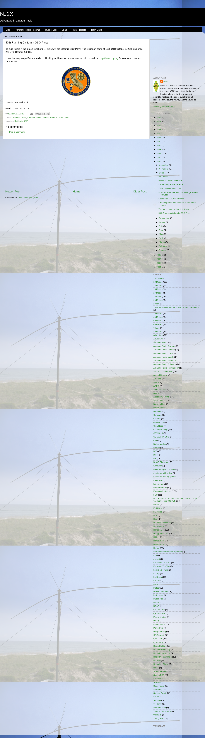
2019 (159, 145)
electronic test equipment (164, 477)
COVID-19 (158, 433)
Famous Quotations (162, 491)
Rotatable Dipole (161, 664)
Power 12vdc (159, 624)
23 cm (156, 304)
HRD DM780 (159, 544)
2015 (159, 161)
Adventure (158, 335)
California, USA (21, 121)
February (163, 246)
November (164, 169)
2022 (159, 133)
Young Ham (158, 718)
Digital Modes (159, 444)
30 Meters (157, 313)
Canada (157, 418)
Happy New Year (161, 533)
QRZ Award (158, 635)
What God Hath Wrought (170, 188)
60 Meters (157, 324)
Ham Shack (158, 526)
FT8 (155, 515)
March (162, 242)
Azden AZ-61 (159, 400)
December (164, 165)
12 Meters (157, 285)
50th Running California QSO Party (174, 213)
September (164, 218)
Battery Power (159, 408)
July (161, 226)
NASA (156, 602)
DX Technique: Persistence (171, 184)
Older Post (140, 191)
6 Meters (157, 321)
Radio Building (160, 646)
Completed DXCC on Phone (171, 199)
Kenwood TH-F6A (161, 566)
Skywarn (157, 682)
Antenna (157, 379)
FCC (155, 495)
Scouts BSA (158, 675)
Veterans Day (159, 707)
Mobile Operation (161, 591)
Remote (157, 660)
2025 (159, 121)
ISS (155, 555)
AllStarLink (158, 339)
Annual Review (160, 375)
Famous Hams (160, 487)
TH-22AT (157, 704)
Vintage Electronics (162, 711)
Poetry (156, 620)
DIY (155, 451)
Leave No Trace (160, 570)
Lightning (157, 577)
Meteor (156, 588)
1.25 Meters (158, 278)
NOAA (156, 606)
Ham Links (96, 29)
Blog (8, 29)
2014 (159, 255)
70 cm (156, 328)
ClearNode (158, 426)
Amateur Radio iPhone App (165, 360)
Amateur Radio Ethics (163, 353)
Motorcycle (158, 595)
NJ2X (6, 14)
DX (154, 458)
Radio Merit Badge (161, 653)
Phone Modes (159, 617)
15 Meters (157, 289)
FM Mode (157, 512)
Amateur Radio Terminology (166, 368)
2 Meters (157, 296)
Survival (157, 700)
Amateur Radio (19, 118)
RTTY (156, 668)
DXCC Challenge (161, 462)
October (163, 173)
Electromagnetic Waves (164, 469)
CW (155, 440)
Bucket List (50, 29)
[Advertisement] (76, 164)
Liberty (156, 573)
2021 (159, 137)
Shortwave (158, 679)
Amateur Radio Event (59, 118)
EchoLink (157, 466)
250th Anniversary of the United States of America (176, 307)
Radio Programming (162, 657)
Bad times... (164, 176)
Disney (156, 447)
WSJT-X (157, 715)
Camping (157, 415)
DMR (155, 455)
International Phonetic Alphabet (167, 552)
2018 (159, 149)
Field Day (157, 508)
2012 (159, 263)
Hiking (156, 537)
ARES (156, 386)
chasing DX (158, 422)
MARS (156, 584)
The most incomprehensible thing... (174, 209)
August (162, 222)
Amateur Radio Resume (28, 29)
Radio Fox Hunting (161, 649)
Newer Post (12, 191)
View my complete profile (164, 106)
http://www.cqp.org (109, 58)
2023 (159, 129)
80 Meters (157, 331)
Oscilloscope (159, 613)
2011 (159, 267)
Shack (65, 29)
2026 (159, 117)
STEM (156, 697)
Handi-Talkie (159, 530)
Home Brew (158, 541)
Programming (159, 631)
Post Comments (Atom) (28, 198)
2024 (159, 125)
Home (76, 191)
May (161, 234)
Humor (156, 548)
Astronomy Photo (161, 397)
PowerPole (158, 628)
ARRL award (159, 389)
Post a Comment (17, 132)
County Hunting (160, 429)
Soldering (157, 689)
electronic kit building (162, 473)
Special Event (159, 693)
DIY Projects (79, 29)
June (161, 230)
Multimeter (158, 599)
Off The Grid (159, 610)
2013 (159, 259)
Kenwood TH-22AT (162, 562)
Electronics (158, 480)
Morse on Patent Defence (170, 180)
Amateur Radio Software (164, 364)
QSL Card (157, 639)
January (163, 250)
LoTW (156, 580)
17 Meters (157, 293)
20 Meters (157, 300)
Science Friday (160, 671)
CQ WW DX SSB (161, 437)
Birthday (157, 411)
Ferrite (156, 504)
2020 (159, 141)
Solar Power (159, 686)
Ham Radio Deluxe (162, 522)
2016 (159, 157)
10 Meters (157, 282)
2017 (159, 153)
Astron (156, 393)
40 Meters (157, 317)
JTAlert (156, 559)
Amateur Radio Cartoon (164, 346)
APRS (156, 382)
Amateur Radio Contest (37, 118)
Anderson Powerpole (162, 371)
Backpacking (159, 404)
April (161, 238)
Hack (155, 519)
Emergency (158, 484)
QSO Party (158, 642)
